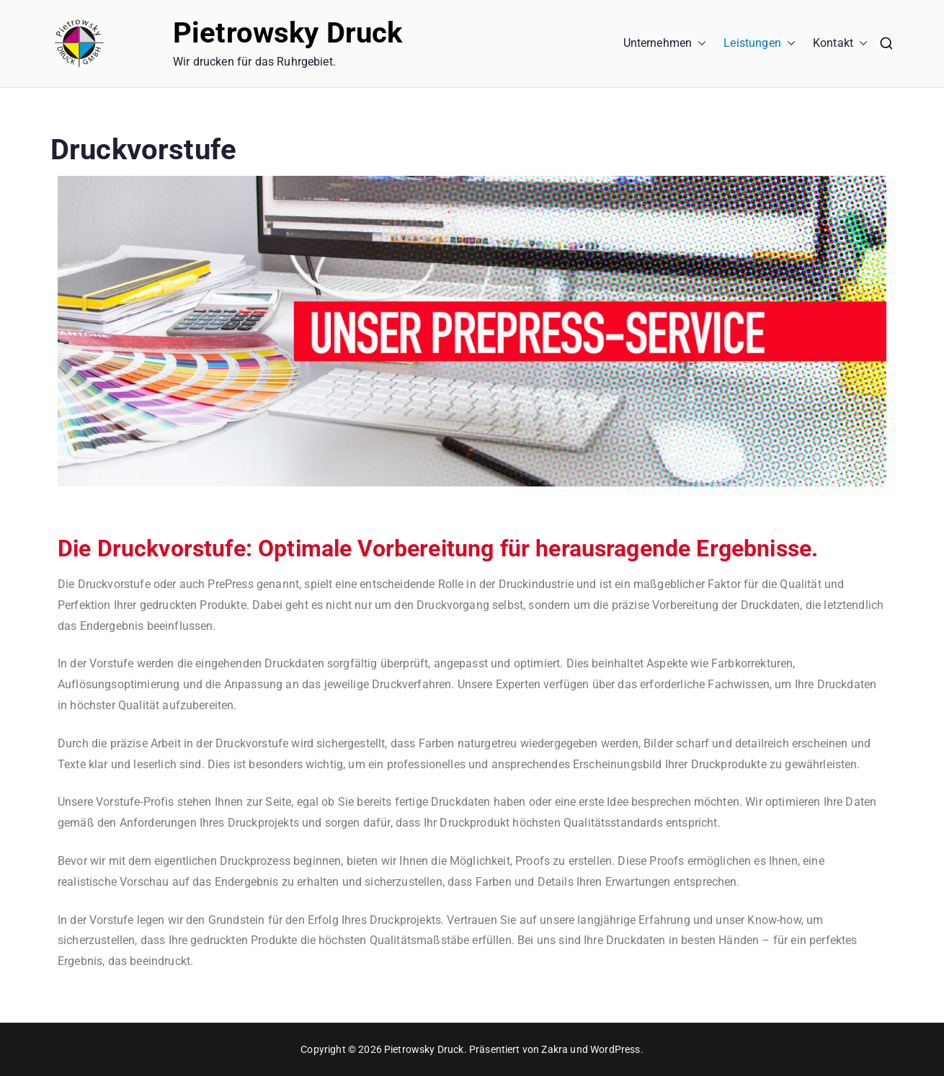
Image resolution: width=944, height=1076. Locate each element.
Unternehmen (665, 43)
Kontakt (840, 43)
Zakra (554, 1049)
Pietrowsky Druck (288, 33)
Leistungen (759, 43)
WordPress (615, 1049)
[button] (699, 43)
